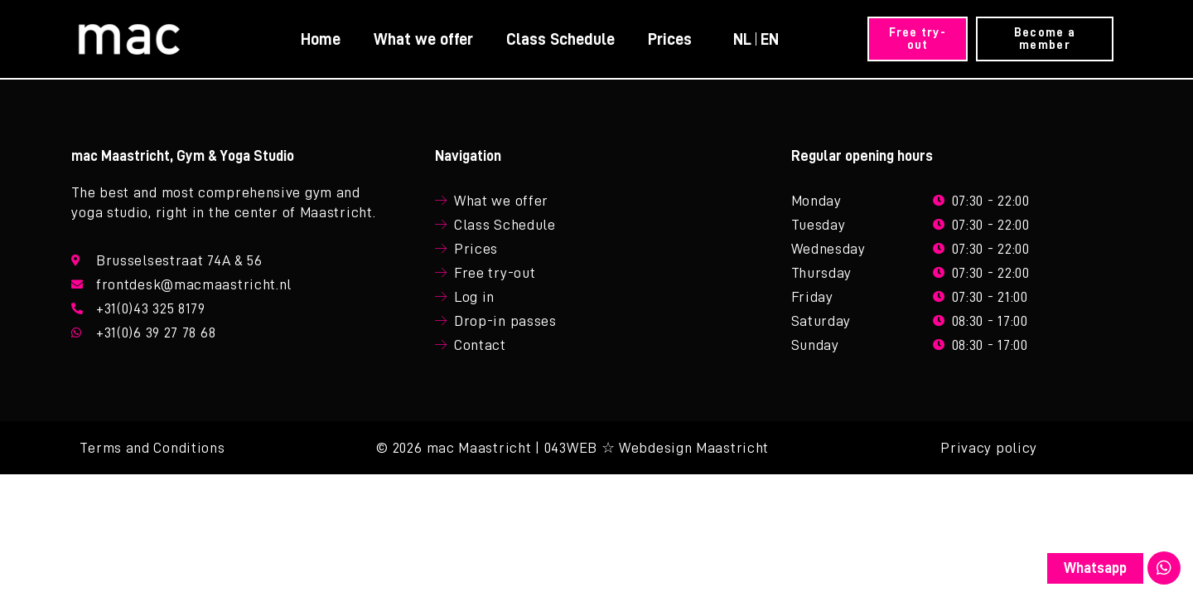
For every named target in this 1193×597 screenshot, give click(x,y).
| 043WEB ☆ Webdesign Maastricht (652, 452)
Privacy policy (988, 452)
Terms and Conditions (152, 452)
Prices (669, 39)
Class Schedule (559, 39)
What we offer (422, 39)
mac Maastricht (479, 452)
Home (320, 39)
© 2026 (399, 452)
